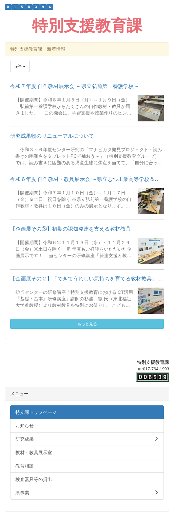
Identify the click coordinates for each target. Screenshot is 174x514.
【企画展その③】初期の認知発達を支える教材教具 (70, 229)
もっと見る (87, 324)
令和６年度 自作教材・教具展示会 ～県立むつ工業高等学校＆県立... (89, 179)
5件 (20, 66)
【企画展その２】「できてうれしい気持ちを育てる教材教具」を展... (91, 278)
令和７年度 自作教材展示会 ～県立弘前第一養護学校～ (74, 86)
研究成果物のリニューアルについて (52, 136)
